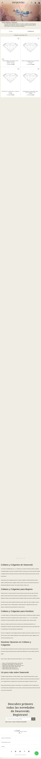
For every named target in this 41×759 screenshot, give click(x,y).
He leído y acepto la (16, 721)
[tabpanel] (20, 731)
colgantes (24, 658)
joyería (15, 568)
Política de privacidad (21, 721)
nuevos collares (29, 617)
